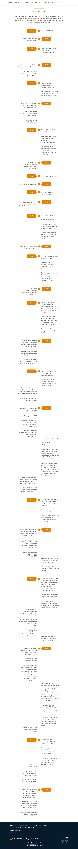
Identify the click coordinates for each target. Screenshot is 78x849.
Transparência (39, 2)
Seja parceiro (49, 2)
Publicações (24, 2)
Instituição (9, 2)
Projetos (16, 2)
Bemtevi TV (57, 2)
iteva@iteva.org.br (15, 830)
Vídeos (31, 2)
